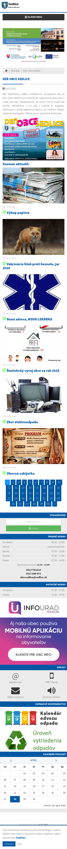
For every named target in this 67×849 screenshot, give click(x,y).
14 (30, 487)
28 (16, 498)
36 (20, 504)
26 (58, 493)
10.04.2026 (11, 258)
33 (51, 498)
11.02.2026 (11, 467)
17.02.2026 (11, 364)
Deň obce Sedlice (32, 70)
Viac (19, 844)
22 (30, 493)
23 (37, 493)
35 (13, 504)
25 (51, 493)
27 (9, 498)
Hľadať (33, 528)
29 (23, 498)
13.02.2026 (11, 416)
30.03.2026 (11, 313)
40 (48, 504)
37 (27, 504)
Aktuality (15, 70)
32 (44, 498)
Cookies (20, 837)
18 (58, 487)
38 (34, 504)
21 (23, 493)
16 (44, 487)
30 (30, 498)
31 (37, 498)
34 (58, 498)
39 (41, 504)
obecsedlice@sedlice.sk (33, 577)
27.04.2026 (11, 206)
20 (16, 493)
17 (51, 487)
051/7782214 (33, 569)
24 (44, 493)
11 (9, 487)
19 (9, 493)
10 (59, 482)
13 (23, 487)
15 (37, 487)
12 (16, 487)
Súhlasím (9, 844)
